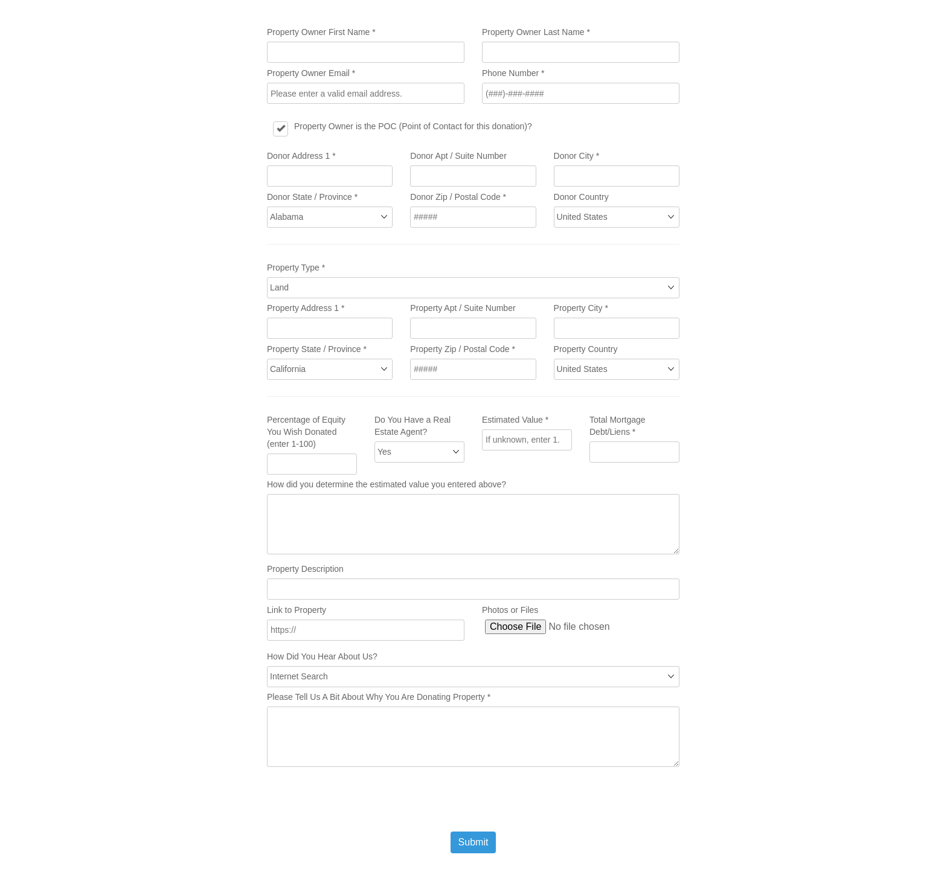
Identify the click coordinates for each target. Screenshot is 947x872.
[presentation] (359, 798)
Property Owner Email (311, 73)
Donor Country (581, 197)
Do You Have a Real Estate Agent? (412, 426)
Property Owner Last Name (536, 32)
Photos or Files (510, 610)
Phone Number (513, 73)
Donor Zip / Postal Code (458, 197)
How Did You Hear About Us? (322, 656)
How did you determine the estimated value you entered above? (386, 484)
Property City (581, 308)
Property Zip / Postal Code (462, 349)
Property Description (305, 569)
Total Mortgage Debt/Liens (617, 426)
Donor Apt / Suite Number (458, 156)
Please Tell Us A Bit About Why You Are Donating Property (378, 697)
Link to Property (296, 610)
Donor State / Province (312, 197)
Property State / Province (317, 349)
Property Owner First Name (321, 32)
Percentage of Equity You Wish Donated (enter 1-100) (306, 432)
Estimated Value (515, 420)
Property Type (296, 267)
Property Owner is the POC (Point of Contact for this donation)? (413, 126)
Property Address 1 (305, 308)
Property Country (586, 349)
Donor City (576, 156)
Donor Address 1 (301, 156)
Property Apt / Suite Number (462, 308)
